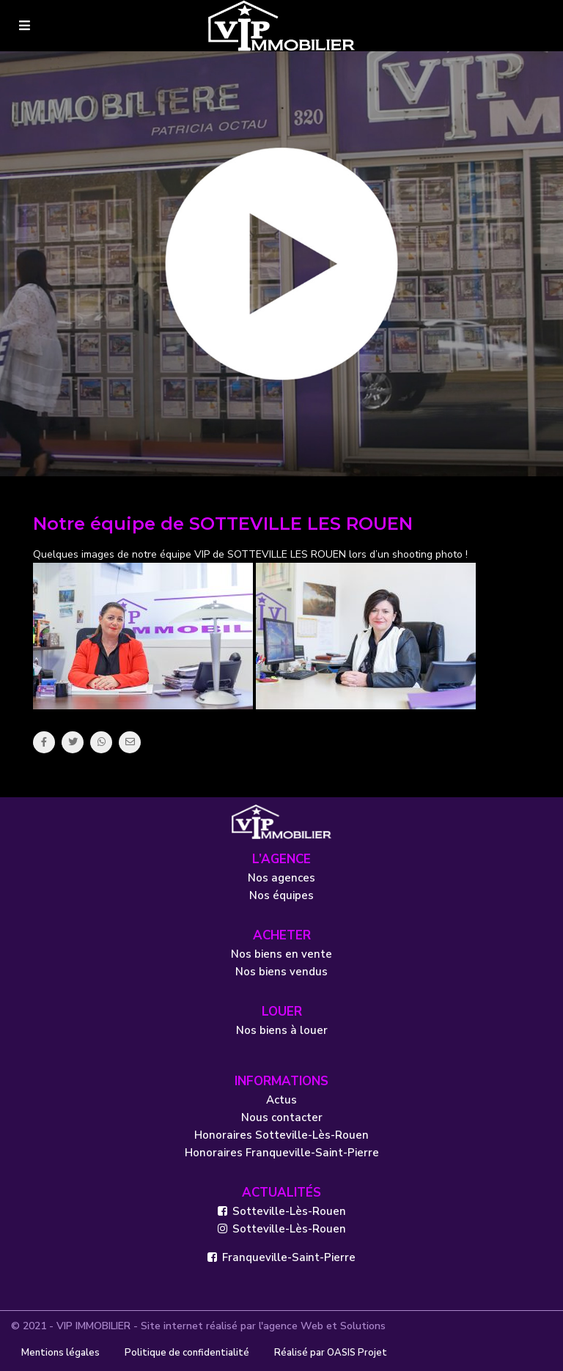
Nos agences (281, 878)
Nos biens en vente (281, 954)
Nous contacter (282, 1117)
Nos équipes (281, 895)
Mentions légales (60, 1352)
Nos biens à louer (282, 1030)
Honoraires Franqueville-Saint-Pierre (282, 1152)
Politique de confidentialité (187, 1352)
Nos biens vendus (281, 971)
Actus (281, 1100)
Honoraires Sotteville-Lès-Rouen (281, 1135)
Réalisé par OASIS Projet (330, 1352)
